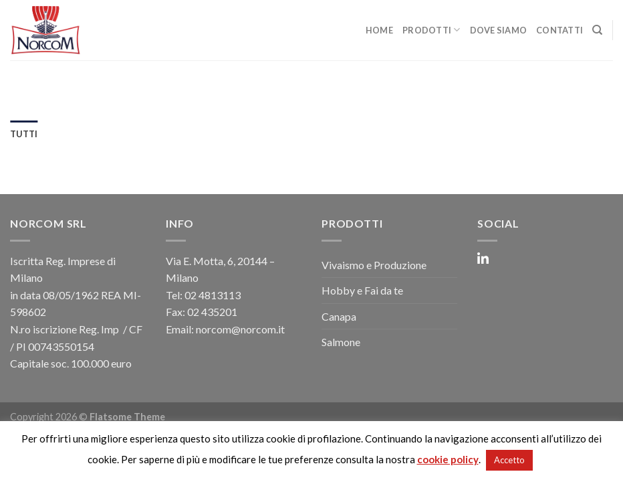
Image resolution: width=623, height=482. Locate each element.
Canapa (339, 316)
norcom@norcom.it (240, 329)
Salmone (341, 341)
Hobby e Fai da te (362, 290)
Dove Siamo (498, 30)
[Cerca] (597, 30)
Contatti (559, 30)
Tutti (23, 134)
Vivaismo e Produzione (374, 264)
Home (379, 30)
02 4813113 (212, 295)
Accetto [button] (509, 460)
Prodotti (431, 29)
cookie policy (448, 459)
